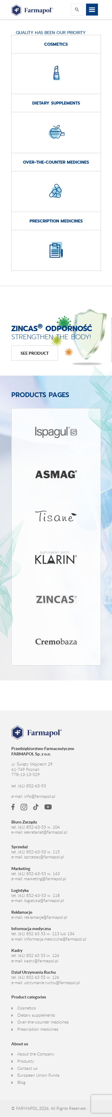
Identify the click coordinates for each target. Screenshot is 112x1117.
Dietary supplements (36, 1015)
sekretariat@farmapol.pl (45, 832)
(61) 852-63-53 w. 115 (39, 852)
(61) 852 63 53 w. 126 (38, 977)
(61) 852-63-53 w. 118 (39, 895)
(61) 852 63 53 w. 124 (38, 955)
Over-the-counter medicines (43, 1022)
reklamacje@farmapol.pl (45, 917)
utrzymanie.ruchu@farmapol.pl (52, 982)
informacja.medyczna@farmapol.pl (55, 939)
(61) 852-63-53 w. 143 (39, 873)
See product (35, 353)
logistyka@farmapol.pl (44, 900)
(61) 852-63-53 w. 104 (39, 827)
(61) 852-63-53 (32, 786)
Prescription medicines (37, 1029)
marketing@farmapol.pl (45, 878)
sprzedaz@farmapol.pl (44, 857)
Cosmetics (26, 1008)
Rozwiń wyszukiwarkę (77, 10)
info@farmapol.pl (39, 796)
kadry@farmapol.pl (41, 961)
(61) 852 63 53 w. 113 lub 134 (46, 933)
